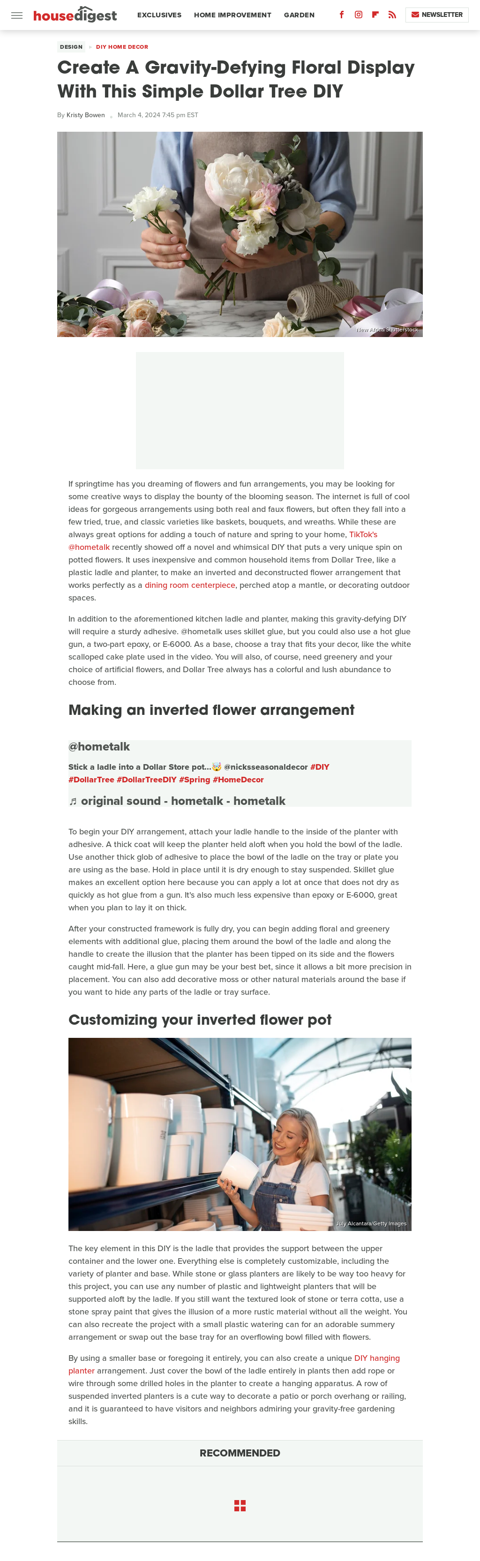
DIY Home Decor (122, 47)
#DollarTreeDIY (147, 779)
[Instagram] (358, 16)
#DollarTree (91, 779)
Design (71, 47)
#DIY (320, 767)
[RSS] (392, 16)
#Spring (194, 779)
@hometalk (99, 746)
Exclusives (159, 15)
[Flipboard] (375, 16)
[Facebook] (341, 16)
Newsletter (437, 15)
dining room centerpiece (190, 585)
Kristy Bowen (86, 115)
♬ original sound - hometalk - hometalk (176, 801)
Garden (299, 15)
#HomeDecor (238, 779)
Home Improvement (232, 15)
